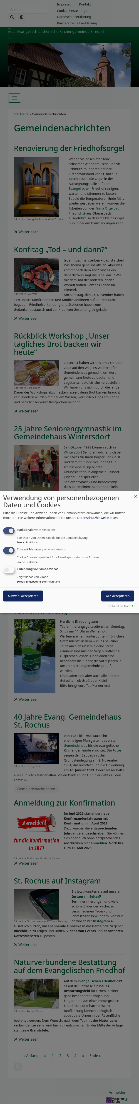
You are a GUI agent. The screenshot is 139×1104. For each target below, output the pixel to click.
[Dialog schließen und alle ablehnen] (135, 494)
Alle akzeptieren (118, 596)
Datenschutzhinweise (93, 518)
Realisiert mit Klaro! (119, 606)
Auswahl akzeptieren (23, 596)
